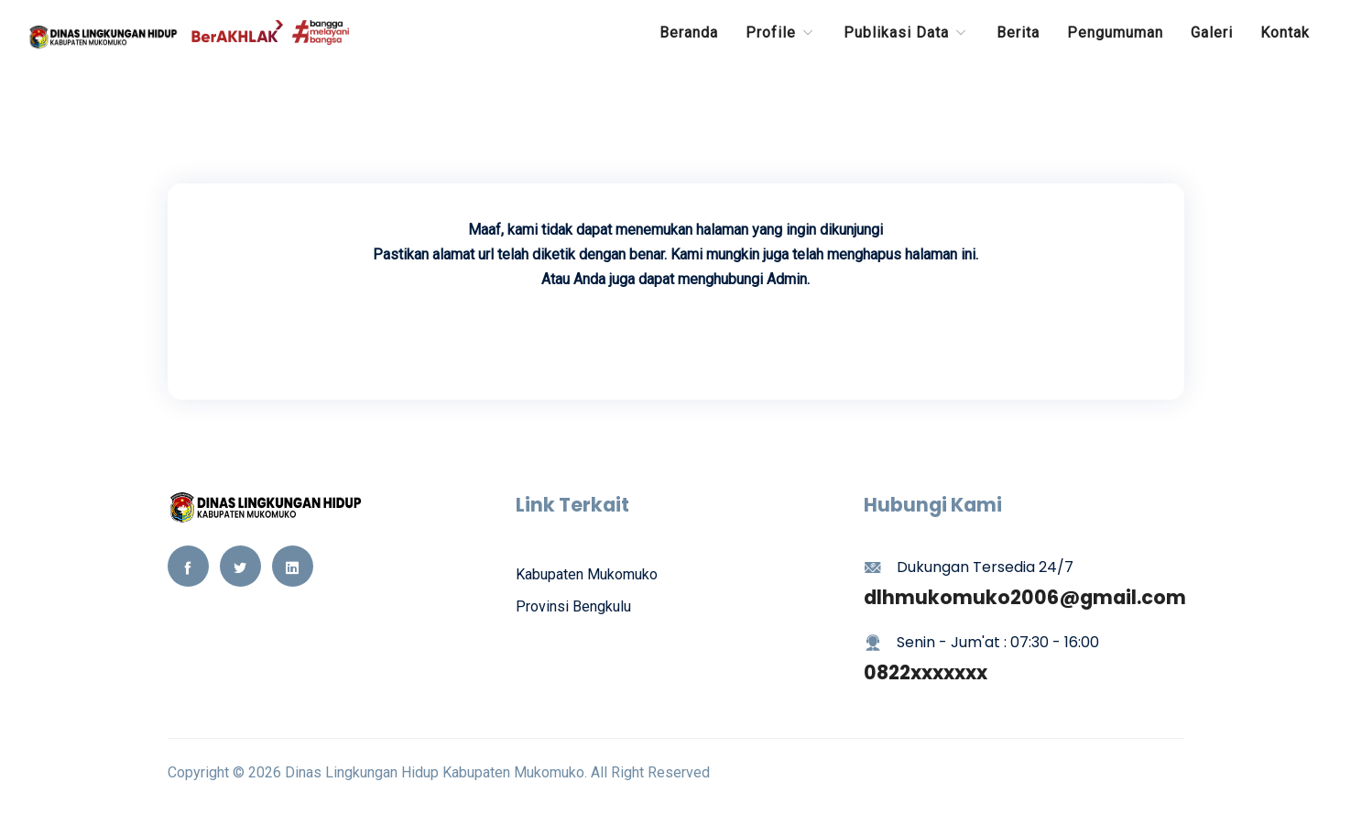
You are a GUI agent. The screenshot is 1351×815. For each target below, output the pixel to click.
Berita (1018, 32)
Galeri (1212, 32)
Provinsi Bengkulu (573, 606)
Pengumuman (1115, 32)
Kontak (1285, 32)
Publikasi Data (906, 32)
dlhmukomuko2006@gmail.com (1025, 597)
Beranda (688, 32)
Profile (781, 32)
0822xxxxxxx (925, 672)
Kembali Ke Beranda (676, 331)
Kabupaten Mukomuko (587, 574)
